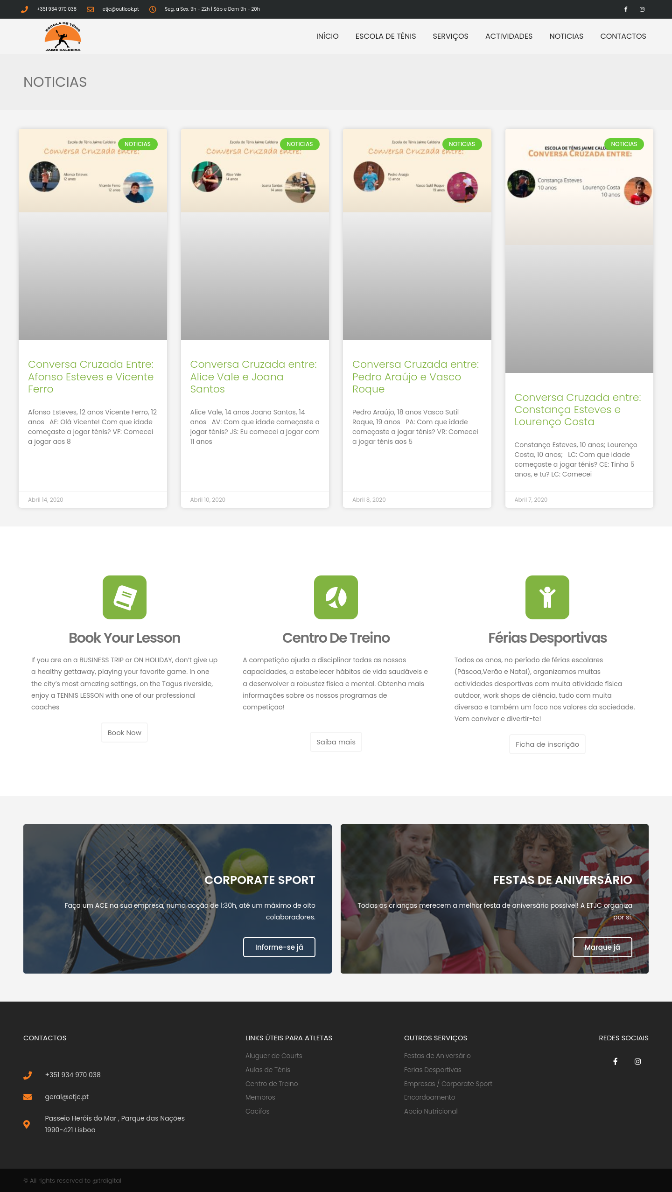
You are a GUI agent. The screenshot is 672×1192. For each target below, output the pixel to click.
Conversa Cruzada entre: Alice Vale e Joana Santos (253, 376)
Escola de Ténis (386, 36)
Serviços (451, 36)
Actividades (509, 36)
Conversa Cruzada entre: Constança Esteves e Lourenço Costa (578, 409)
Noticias (567, 36)
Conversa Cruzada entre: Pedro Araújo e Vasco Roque (415, 376)
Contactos (623, 36)
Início (327, 36)
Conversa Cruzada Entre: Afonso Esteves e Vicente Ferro (91, 376)
